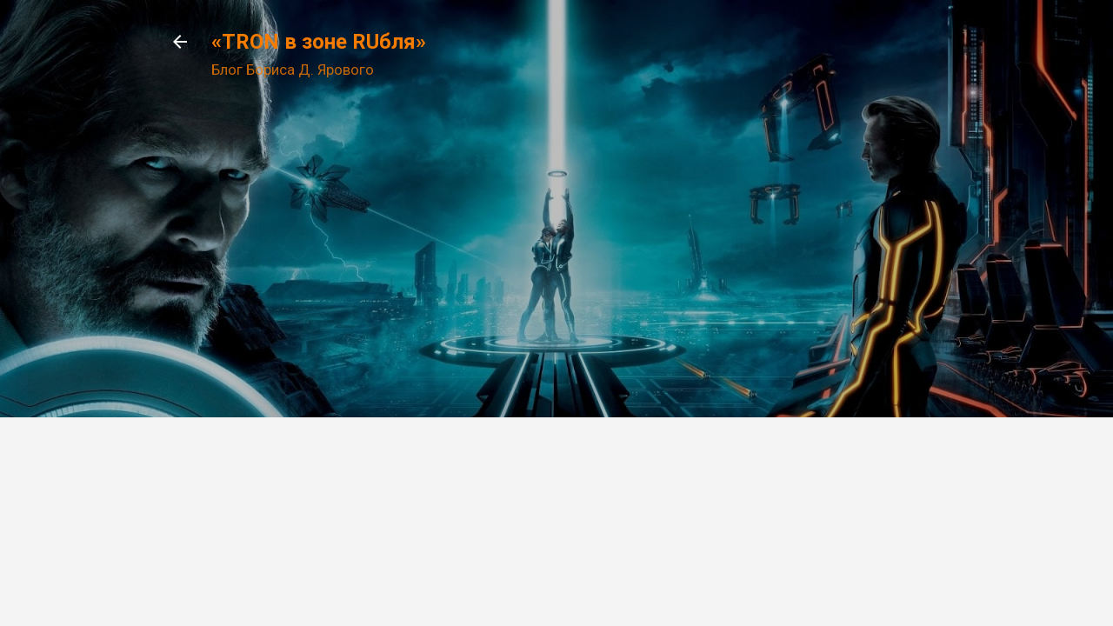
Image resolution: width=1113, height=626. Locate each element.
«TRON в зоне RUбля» (318, 42)
